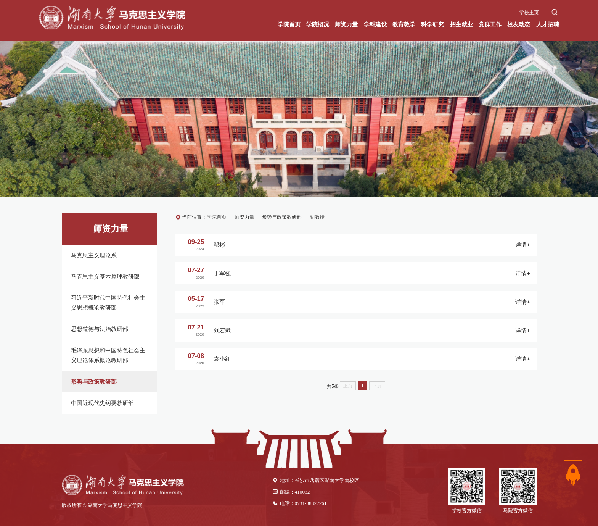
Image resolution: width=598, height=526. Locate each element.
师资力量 (244, 217)
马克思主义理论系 (94, 255)
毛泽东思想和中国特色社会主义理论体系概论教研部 (108, 355)
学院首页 (217, 217)
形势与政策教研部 (94, 381)
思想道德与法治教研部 (99, 329)
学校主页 (529, 12)
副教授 (317, 217)
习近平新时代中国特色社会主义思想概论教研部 (108, 302)
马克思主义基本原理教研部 (105, 276)
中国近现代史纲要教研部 (102, 403)
